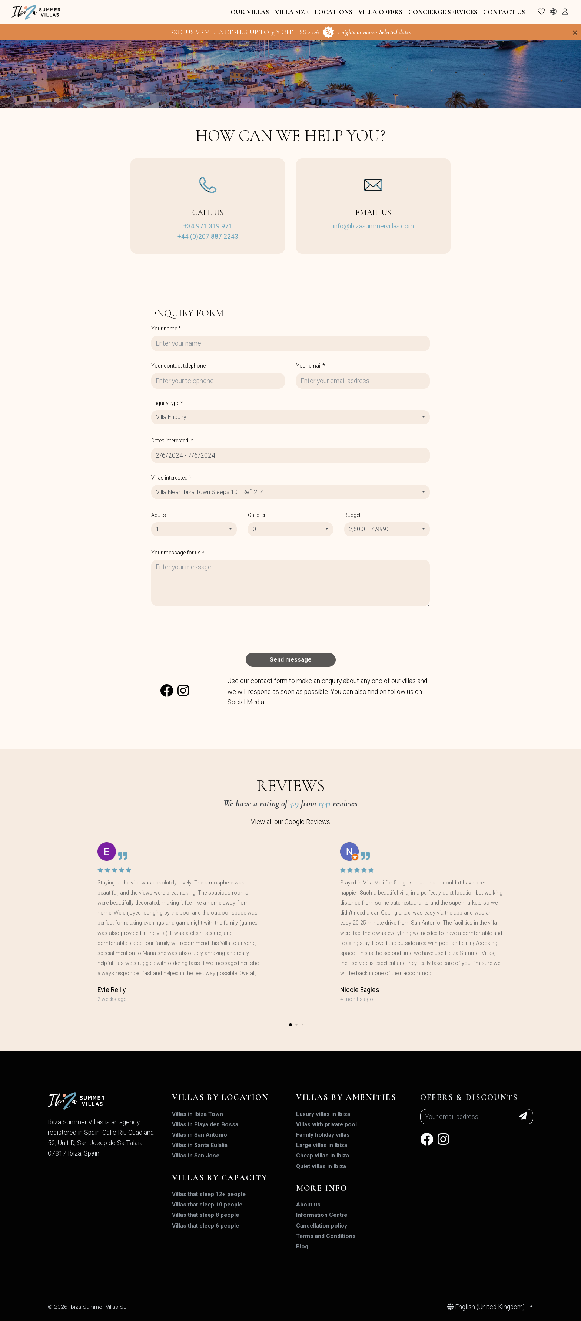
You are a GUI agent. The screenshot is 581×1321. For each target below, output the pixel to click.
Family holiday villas (323, 1134)
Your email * (310, 366)
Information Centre (321, 1215)
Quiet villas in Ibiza (321, 1166)
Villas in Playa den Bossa (205, 1124)
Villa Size (292, 12)
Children (257, 515)
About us (308, 1204)
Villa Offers (380, 12)
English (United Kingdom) (486, 1307)
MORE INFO (321, 1188)
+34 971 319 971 (207, 226)
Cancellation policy (321, 1225)
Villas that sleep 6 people (205, 1225)
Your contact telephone (178, 366)
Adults (158, 515)
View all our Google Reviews (290, 822)
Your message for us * (178, 553)
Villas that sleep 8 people (205, 1215)
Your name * (166, 329)
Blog (302, 1246)
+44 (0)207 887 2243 (207, 236)
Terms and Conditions (326, 1236)
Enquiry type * (167, 403)
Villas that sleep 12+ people (209, 1194)
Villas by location (220, 1097)
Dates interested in (172, 441)
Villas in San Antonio (199, 1134)
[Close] (575, 32)
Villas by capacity (220, 1178)
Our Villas (249, 12)
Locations (333, 12)
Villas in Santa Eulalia (200, 1145)
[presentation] (207, 629)
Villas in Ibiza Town (197, 1114)
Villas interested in (172, 478)
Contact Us (504, 12)
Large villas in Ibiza (321, 1145)
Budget (352, 515)
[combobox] (290, 417)
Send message (291, 659)
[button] (290, 1024)
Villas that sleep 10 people (207, 1204)
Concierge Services (442, 12)
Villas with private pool (326, 1124)
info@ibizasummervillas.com (373, 226)
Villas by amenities (346, 1097)
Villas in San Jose (195, 1155)
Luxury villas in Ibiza (323, 1114)
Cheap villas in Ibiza (322, 1155)
